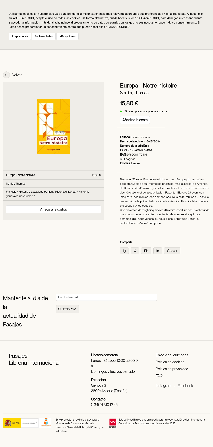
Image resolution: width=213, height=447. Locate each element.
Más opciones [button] (67, 36)
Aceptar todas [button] (20, 36)
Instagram (163, 386)
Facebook (185, 386)
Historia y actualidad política (36, 191)
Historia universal (65, 191)
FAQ (159, 376)
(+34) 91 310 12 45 (104, 405)
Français (11, 191)
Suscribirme (67, 309)
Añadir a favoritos (53, 209)
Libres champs (140, 137)
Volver (12, 75)
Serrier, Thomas (134, 92)
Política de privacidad (172, 369)
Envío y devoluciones (172, 355)
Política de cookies (170, 362)
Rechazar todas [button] (44, 36)
